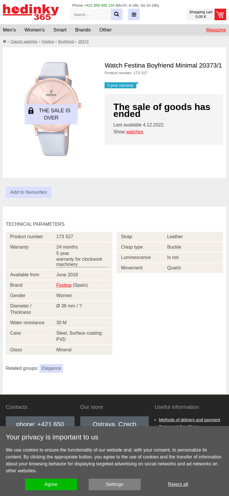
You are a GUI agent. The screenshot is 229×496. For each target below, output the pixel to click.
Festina (48, 41)
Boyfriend (66, 41)
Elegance (51, 368)
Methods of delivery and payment (189, 419)
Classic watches (23, 41)
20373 (83, 41)
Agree (50, 484)
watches (134, 131)
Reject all (178, 484)
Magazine (216, 29)
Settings (114, 484)
